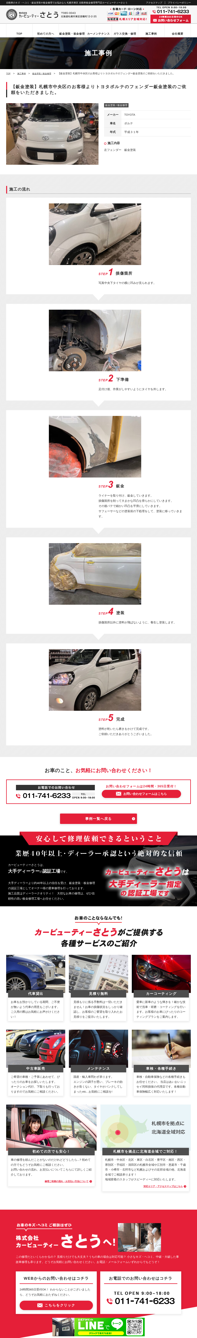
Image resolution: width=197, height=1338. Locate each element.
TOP (19, 33)
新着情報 (15, 1254)
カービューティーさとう (91, 1333)
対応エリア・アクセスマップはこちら (157, 1000)
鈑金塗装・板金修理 (72, 33)
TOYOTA (130, 114)
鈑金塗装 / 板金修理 (116, 105)
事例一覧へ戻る (98, 633)
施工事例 (151, 33)
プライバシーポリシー (179, 2)
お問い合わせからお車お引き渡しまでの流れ (35, 1208)
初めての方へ (45, 33)
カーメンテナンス (98, 33)
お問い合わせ (17, 1260)
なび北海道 (14, 1320)
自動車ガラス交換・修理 (24, 1221)
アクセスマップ (154, 2)
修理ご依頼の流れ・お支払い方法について (60, 995)
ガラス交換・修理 (125, 33)
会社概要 (177, 33)
